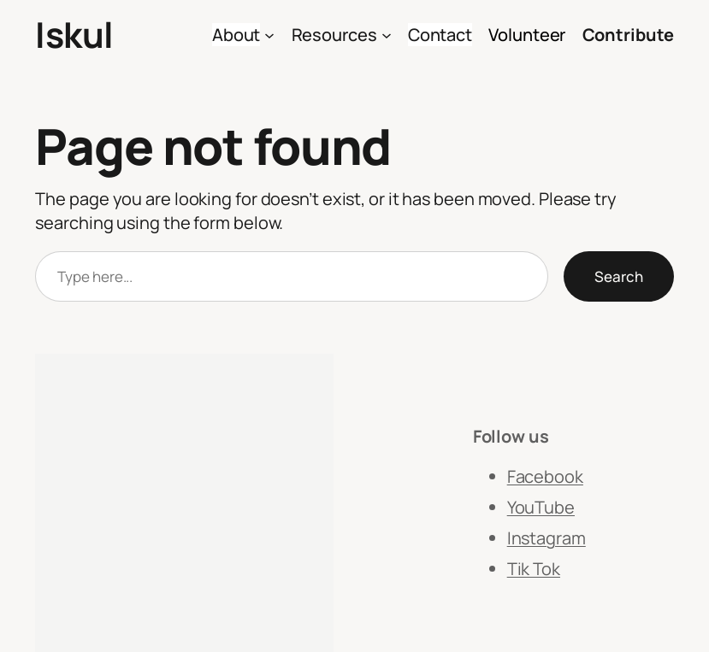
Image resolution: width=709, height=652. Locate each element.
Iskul (74, 34)
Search (618, 276)
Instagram (546, 537)
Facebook (545, 476)
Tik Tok (533, 568)
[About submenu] (269, 35)
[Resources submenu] (386, 35)
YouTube (541, 507)
